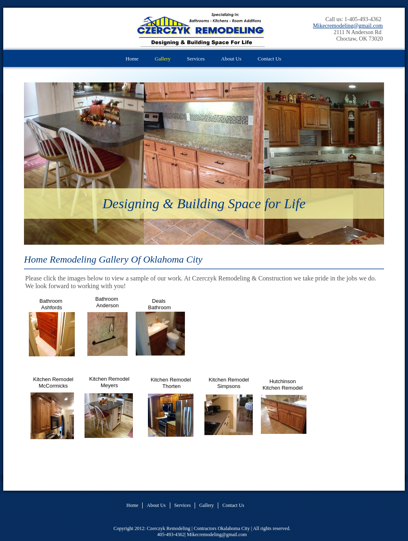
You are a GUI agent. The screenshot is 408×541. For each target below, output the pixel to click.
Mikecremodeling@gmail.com (348, 26)
